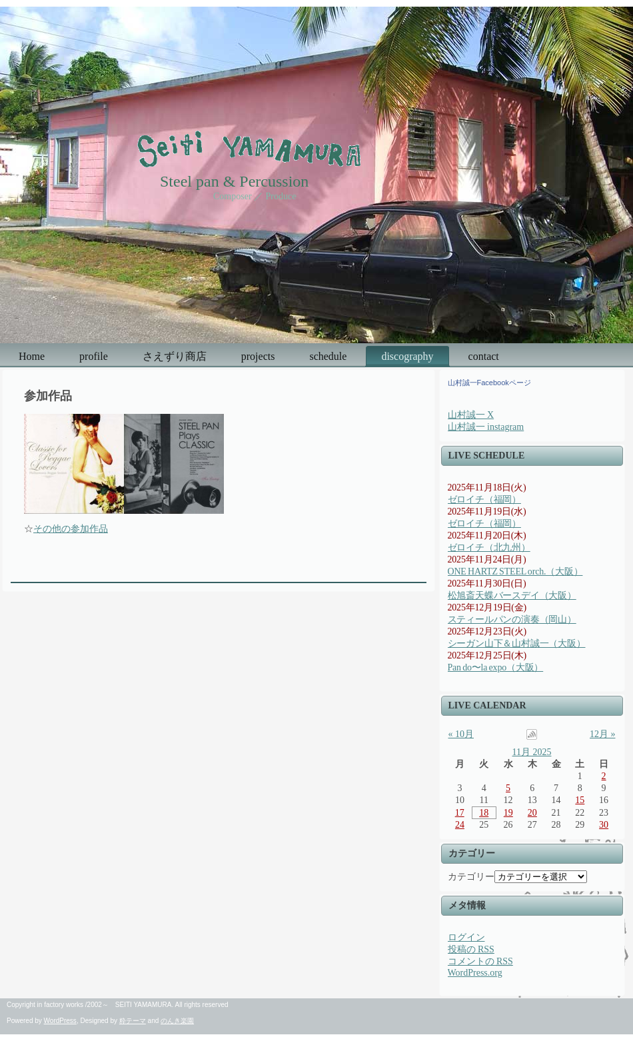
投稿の (471, 949)
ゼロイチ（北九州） (489, 547)
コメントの (480, 961)
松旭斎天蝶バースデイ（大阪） (512, 595)
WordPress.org (475, 973)
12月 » (603, 734)
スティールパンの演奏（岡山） (512, 619)
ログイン (466, 937)
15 (579, 800)
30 (603, 825)
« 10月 (461, 734)
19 (508, 813)
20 (532, 813)
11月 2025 (532, 752)
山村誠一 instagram (486, 427)
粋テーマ (132, 1020)
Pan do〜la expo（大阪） (496, 667)
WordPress (60, 1020)
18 (483, 813)
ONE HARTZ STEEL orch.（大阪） (515, 571)
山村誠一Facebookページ (489, 383)
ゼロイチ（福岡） (484, 500)
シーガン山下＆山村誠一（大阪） (517, 643)
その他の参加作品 (70, 529)
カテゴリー (471, 877)
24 (459, 825)
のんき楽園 (177, 1020)
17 (459, 813)
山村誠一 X (471, 415)
